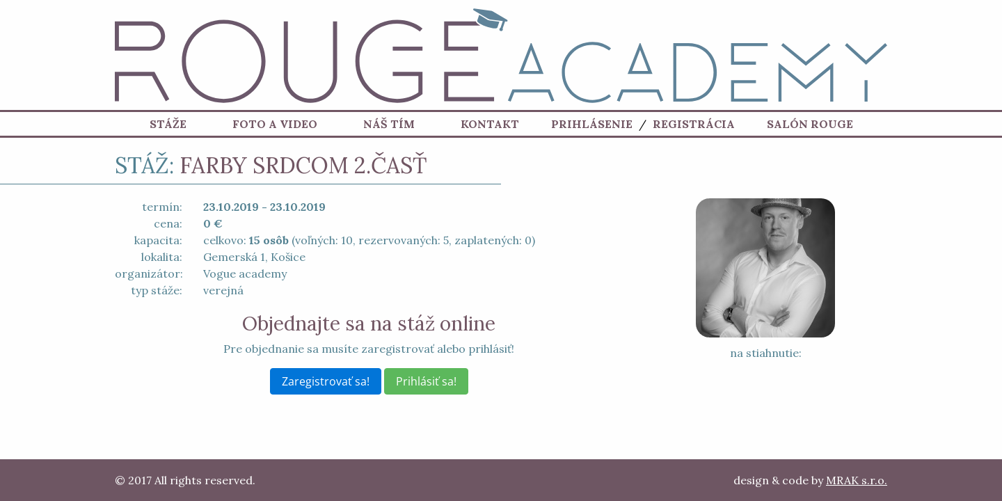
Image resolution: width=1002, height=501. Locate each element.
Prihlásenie (592, 125)
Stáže (168, 125)
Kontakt (490, 125)
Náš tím (389, 125)
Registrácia (694, 125)
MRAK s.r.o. (856, 480)
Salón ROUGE (810, 125)
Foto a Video (274, 125)
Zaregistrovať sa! (325, 381)
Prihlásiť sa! (426, 381)
